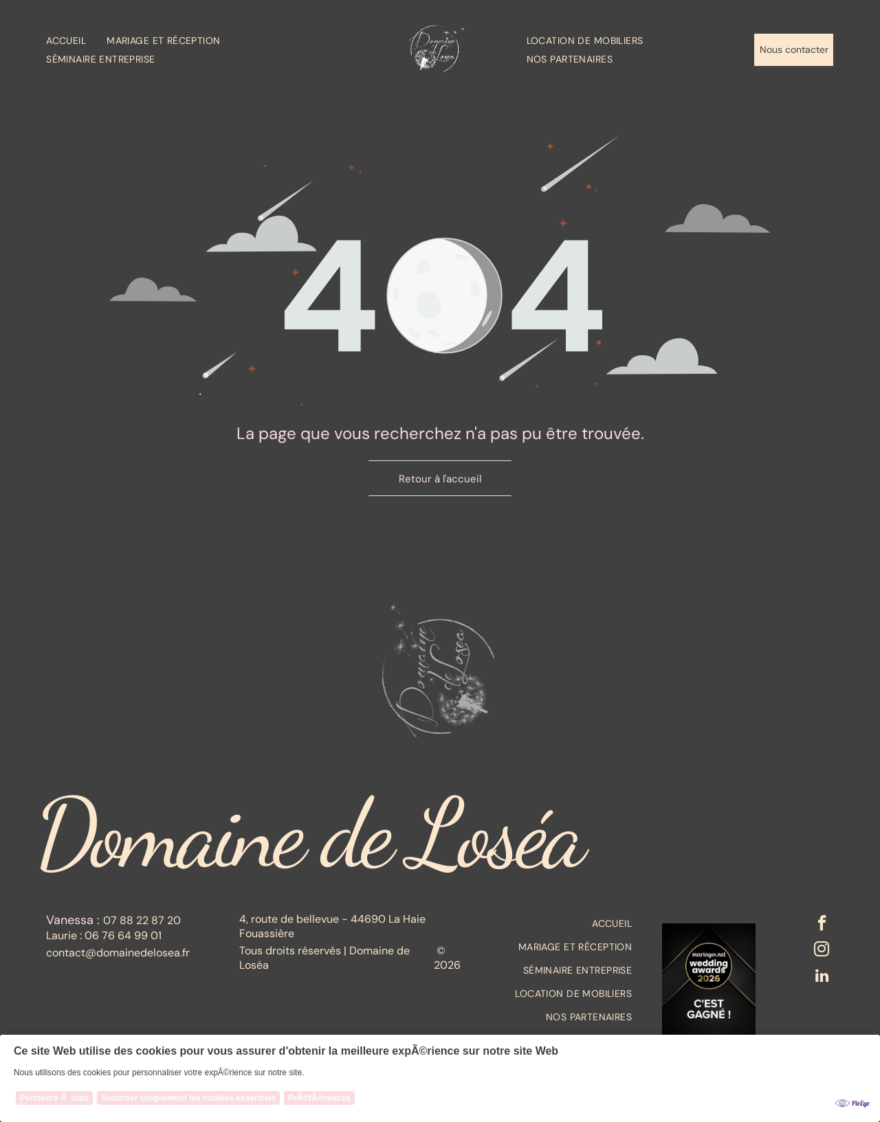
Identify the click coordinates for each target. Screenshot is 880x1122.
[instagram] (821, 953)
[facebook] (821, 925)
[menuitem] (76, 40)
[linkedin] (821, 980)
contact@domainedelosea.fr (118, 952)
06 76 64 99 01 (123, 935)
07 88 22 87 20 (142, 920)
